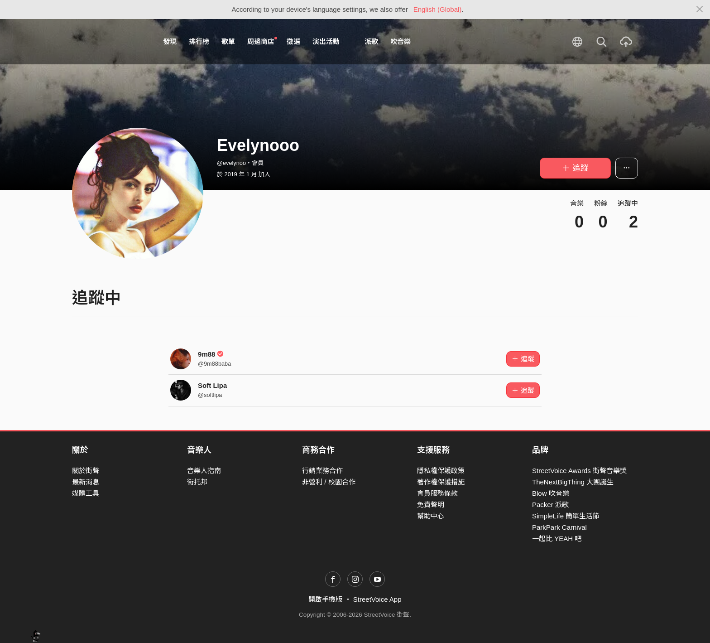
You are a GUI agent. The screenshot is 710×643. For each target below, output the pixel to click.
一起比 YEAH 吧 (556, 538)
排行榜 (199, 41)
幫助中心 (430, 516)
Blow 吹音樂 (550, 493)
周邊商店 (262, 41)
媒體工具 (85, 493)
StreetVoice (109, 41)
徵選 (293, 41)
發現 (170, 41)
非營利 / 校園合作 (328, 482)
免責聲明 (430, 504)
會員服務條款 (437, 493)
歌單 (228, 41)
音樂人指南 (204, 470)
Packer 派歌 (550, 504)
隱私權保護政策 (441, 470)
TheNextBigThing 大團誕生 (573, 482)
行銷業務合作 (322, 470)
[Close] (700, 9)
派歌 (371, 41)
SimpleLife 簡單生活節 (566, 516)
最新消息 (85, 482)
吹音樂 (400, 41)
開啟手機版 (325, 599)
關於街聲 (85, 470)
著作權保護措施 (441, 482)
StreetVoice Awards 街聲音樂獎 (579, 470)
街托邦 (197, 482)
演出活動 (326, 41)
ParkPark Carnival (559, 527)
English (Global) (437, 9)
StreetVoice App (377, 599)
